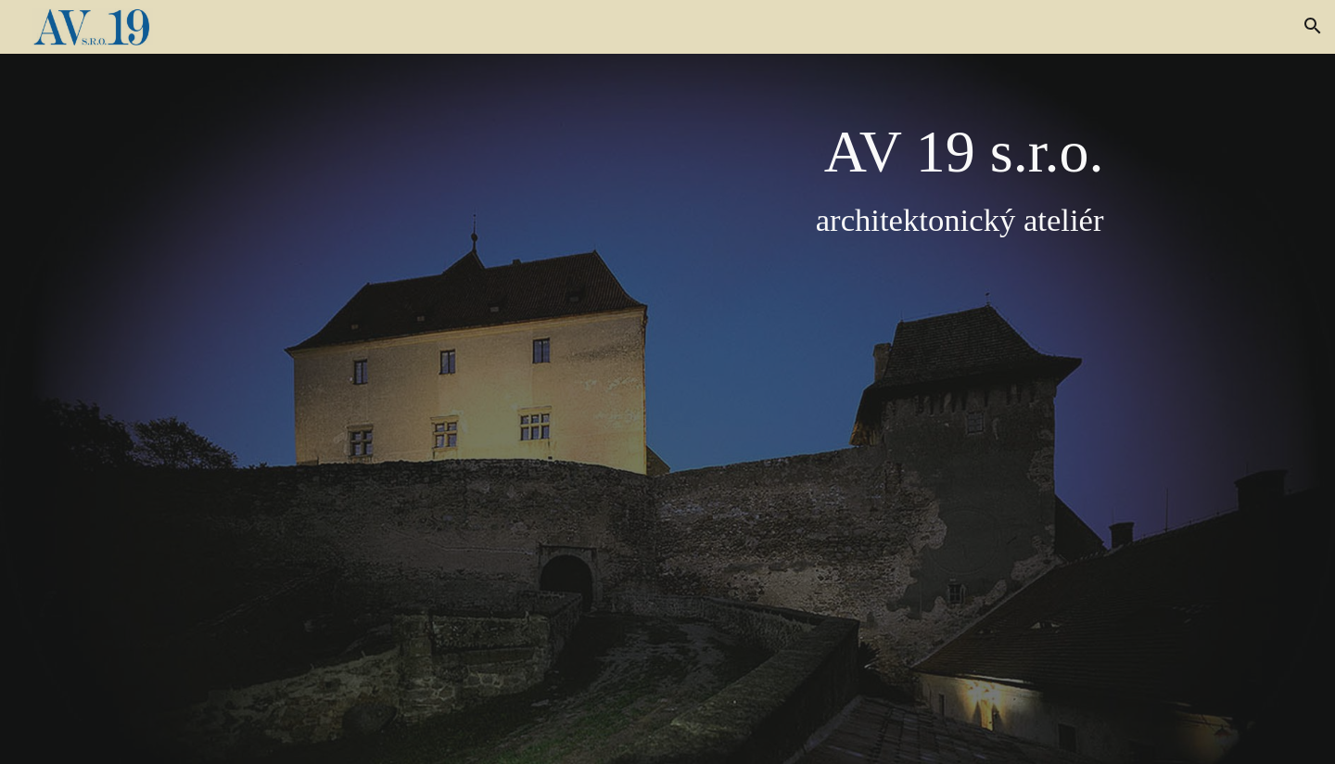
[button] (1312, 26)
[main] (713, 408)
